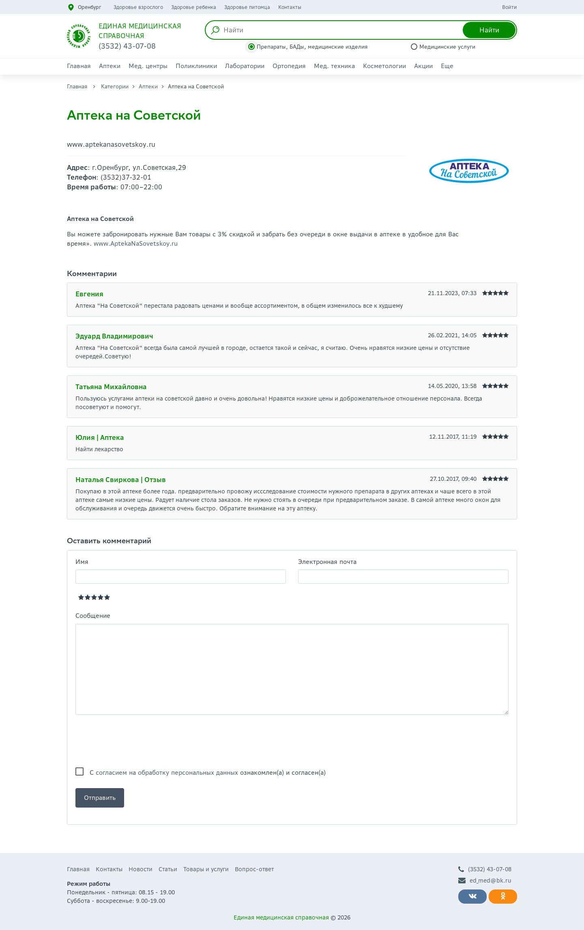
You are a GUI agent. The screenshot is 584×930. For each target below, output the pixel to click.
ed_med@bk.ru (484, 881)
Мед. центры (148, 66)
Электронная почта (327, 562)
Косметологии (384, 66)
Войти (509, 7)
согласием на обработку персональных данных (167, 772)
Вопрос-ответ (254, 869)
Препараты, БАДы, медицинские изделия (312, 46)
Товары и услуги (206, 869)
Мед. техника (334, 66)
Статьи (168, 869)
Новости (140, 869)
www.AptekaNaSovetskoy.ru (136, 243)
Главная (79, 66)
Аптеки (109, 66)
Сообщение (92, 615)
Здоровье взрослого (138, 7)
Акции (423, 66)
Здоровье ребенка (193, 7)
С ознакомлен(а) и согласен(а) (208, 772)
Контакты (289, 7)
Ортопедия (289, 66)
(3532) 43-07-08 (484, 869)
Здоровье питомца (247, 7)
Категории (115, 86)
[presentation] (137, 741)
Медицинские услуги (447, 46)
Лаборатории (244, 66)
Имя (81, 562)
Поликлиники (196, 66)
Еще (447, 66)
